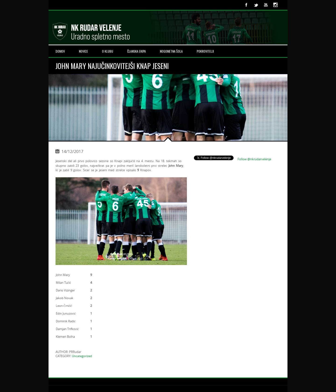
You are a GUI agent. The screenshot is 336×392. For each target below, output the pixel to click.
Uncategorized (82, 356)
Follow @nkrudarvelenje (254, 159)
